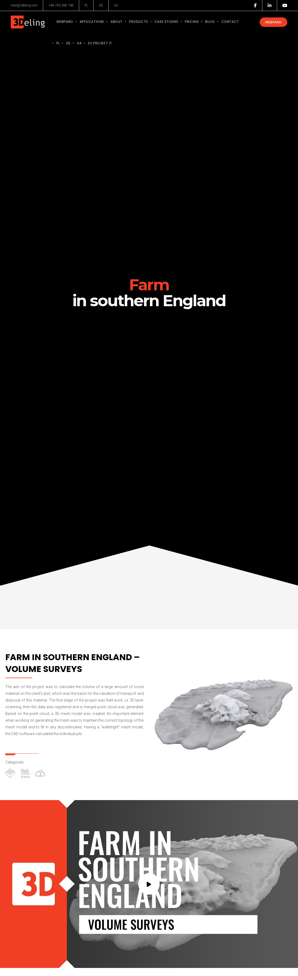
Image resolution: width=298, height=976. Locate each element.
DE (101, 5)
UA (116, 5)
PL (86, 5)
